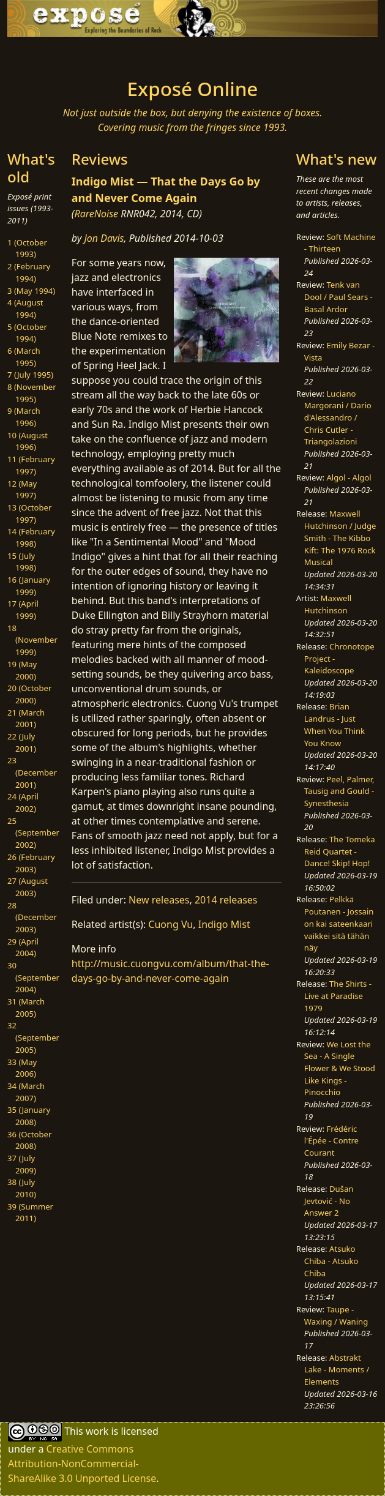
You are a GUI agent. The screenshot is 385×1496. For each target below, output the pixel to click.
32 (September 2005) (33, 1037)
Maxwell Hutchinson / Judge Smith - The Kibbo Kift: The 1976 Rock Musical (340, 537)
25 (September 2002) (33, 832)
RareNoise (96, 213)
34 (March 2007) (26, 1092)
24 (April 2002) (23, 802)
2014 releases (226, 900)
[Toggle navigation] (59, 54)
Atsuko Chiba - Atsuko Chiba (331, 1260)
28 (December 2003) (32, 917)
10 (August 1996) (27, 441)
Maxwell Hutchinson (327, 604)
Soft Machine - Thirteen (340, 243)
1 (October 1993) (27, 248)
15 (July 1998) (21, 562)
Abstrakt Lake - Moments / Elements (337, 1369)
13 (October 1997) (29, 513)
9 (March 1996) (23, 416)
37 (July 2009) (21, 1164)
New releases (159, 900)
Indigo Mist (224, 924)
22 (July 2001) (21, 742)
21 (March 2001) (26, 718)
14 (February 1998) (31, 537)
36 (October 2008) (29, 1140)
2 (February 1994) (28, 272)
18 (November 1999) (32, 640)
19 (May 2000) (22, 670)
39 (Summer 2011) (30, 1212)
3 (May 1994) (31, 290)
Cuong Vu (170, 924)
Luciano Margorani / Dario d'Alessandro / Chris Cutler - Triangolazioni (338, 417)
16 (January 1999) (28, 585)
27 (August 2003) (27, 887)
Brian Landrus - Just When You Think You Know (334, 724)
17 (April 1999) (23, 609)
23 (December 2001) (32, 772)
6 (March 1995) (23, 356)
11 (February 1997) (31, 465)
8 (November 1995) (31, 393)
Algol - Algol (348, 477)
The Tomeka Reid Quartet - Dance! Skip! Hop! (339, 851)
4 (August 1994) (25, 308)
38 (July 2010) (21, 1188)
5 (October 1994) (27, 333)
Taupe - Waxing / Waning (336, 1315)
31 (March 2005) (26, 1007)
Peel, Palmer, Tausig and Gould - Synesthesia (339, 791)
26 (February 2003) (31, 863)
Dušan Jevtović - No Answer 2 (329, 1200)
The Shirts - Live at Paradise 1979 (338, 995)
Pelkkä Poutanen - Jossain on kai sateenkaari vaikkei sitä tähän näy (339, 923)
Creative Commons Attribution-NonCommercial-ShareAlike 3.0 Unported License (82, 1463)
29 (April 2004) (23, 947)
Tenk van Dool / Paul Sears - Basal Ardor (338, 296)
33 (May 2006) (22, 1068)
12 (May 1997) (22, 489)
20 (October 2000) (29, 694)
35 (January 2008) (28, 1116)
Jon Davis (104, 238)
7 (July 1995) (30, 374)
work (97, 1431)
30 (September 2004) (33, 977)
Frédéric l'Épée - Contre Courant (331, 1140)
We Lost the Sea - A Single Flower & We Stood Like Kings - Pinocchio (339, 1068)
